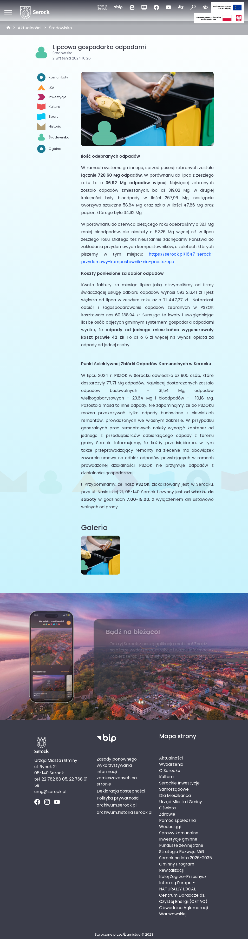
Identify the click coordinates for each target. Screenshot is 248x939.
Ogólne (49, 149)
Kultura (48, 106)
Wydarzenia (171, 764)
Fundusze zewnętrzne (181, 845)
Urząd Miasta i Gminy (180, 802)
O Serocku (169, 771)
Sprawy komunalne (178, 833)
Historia (49, 126)
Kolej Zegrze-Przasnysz (182, 877)
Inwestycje (52, 97)
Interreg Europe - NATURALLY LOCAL (177, 886)
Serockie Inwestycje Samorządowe (179, 786)
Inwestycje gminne (178, 839)
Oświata (167, 808)
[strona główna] (8, 28)
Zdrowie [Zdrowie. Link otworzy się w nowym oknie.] (167, 814)
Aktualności (29, 28)
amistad (132, 934)
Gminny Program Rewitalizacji (176, 867)
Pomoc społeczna (177, 820)
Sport (47, 116)
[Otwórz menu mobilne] (8, 12)
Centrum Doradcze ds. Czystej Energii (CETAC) (183, 898)
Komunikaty (52, 77)
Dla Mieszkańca (175, 795)
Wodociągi (170, 827)
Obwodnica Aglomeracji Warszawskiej (183, 911)
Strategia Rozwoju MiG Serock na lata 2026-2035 (185, 855)
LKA (45, 87)
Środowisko (60, 28)
